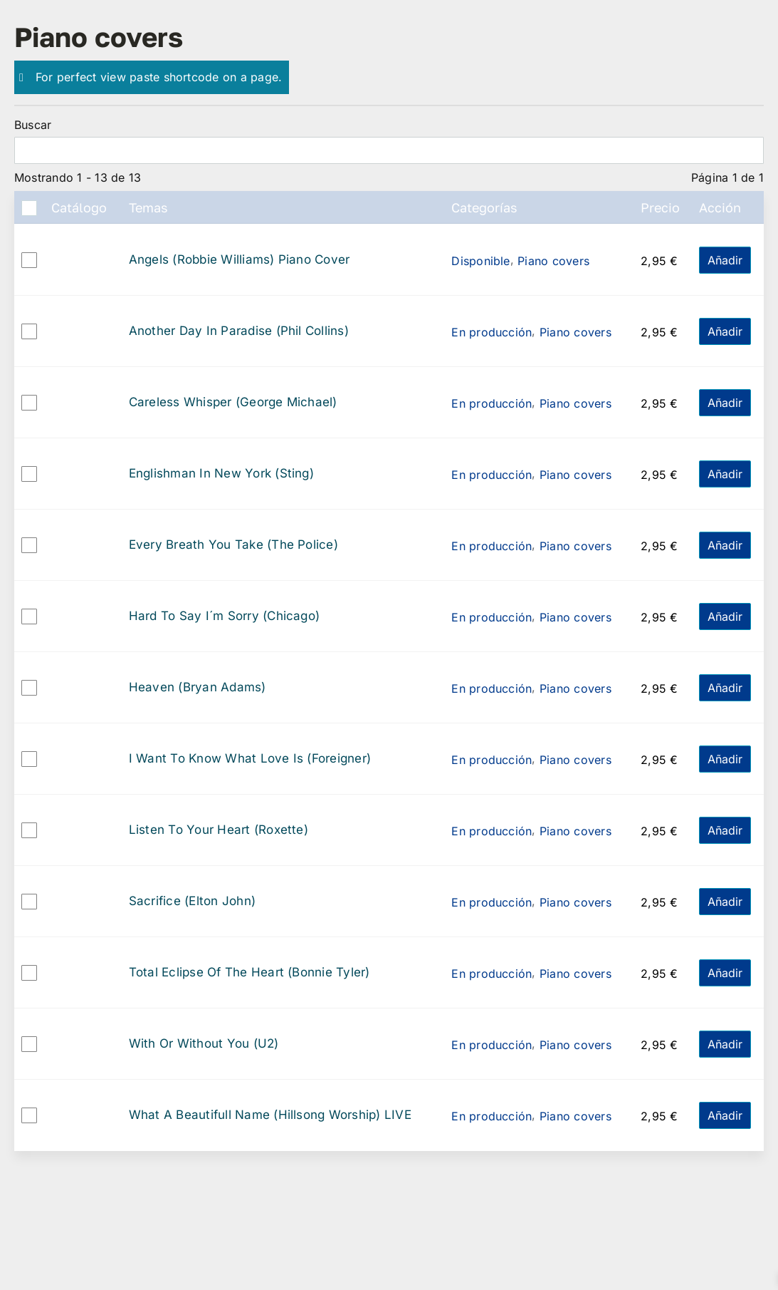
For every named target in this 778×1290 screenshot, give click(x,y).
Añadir (725, 260)
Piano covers (553, 261)
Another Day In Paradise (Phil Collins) (239, 331)
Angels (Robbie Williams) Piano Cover (239, 260)
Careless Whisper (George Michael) (233, 402)
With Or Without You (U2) (204, 1044)
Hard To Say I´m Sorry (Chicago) (224, 616)
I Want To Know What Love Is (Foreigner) (250, 758)
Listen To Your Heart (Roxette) (218, 830)
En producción (491, 332)
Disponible (480, 261)
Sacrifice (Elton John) (192, 901)
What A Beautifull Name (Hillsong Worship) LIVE (270, 1115)
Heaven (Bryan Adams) (197, 687)
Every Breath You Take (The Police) (233, 545)
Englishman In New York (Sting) (221, 473)
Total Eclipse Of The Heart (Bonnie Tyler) (249, 972)
